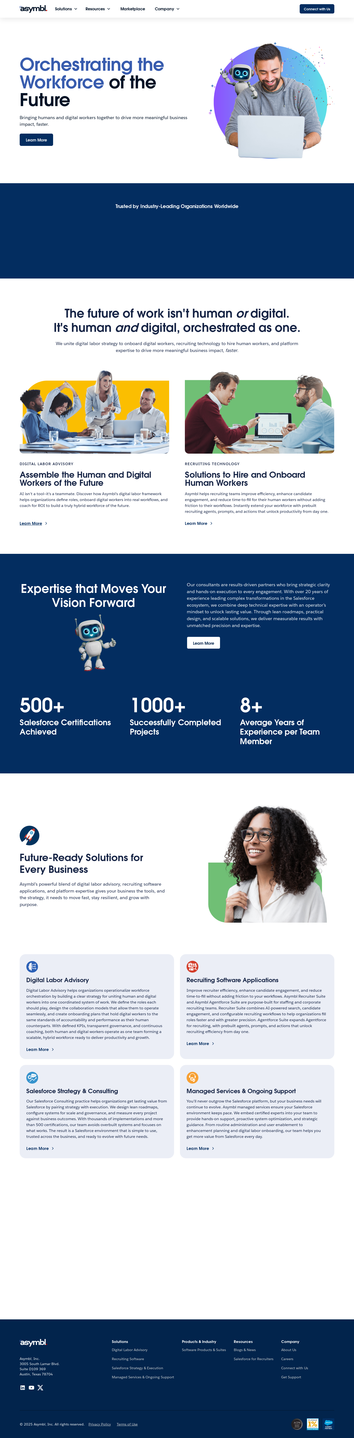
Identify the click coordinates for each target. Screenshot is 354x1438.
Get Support (291, 1377)
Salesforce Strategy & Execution (137, 1368)
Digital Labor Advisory (130, 1350)
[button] (66, 9)
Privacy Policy (99, 1424)
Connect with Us (317, 9)
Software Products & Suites (204, 1350)
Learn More (36, 140)
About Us (288, 1350)
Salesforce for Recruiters (253, 1359)
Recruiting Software (128, 1359)
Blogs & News (245, 1350)
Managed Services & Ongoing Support (143, 1377)
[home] (33, 8)
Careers (287, 1359)
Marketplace (132, 9)
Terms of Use (127, 1424)
